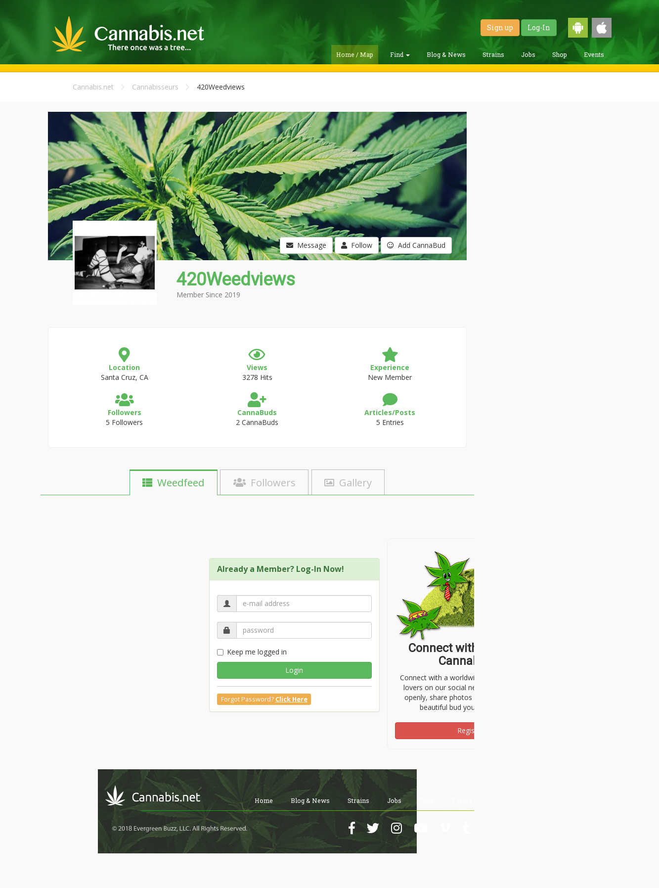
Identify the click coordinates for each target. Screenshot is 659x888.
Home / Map (354, 54)
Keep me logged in (252, 651)
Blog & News (446, 54)
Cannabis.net (93, 87)
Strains (493, 54)
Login (294, 670)
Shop (559, 54)
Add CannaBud (416, 245)
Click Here (291, 699)
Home (264, 800)
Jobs (528, 54)
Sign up (500, 27)
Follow (356, 245)
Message (306, 245)
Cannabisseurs (155, 87)
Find (400, 54)
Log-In (538, 27)
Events (594, 54)
